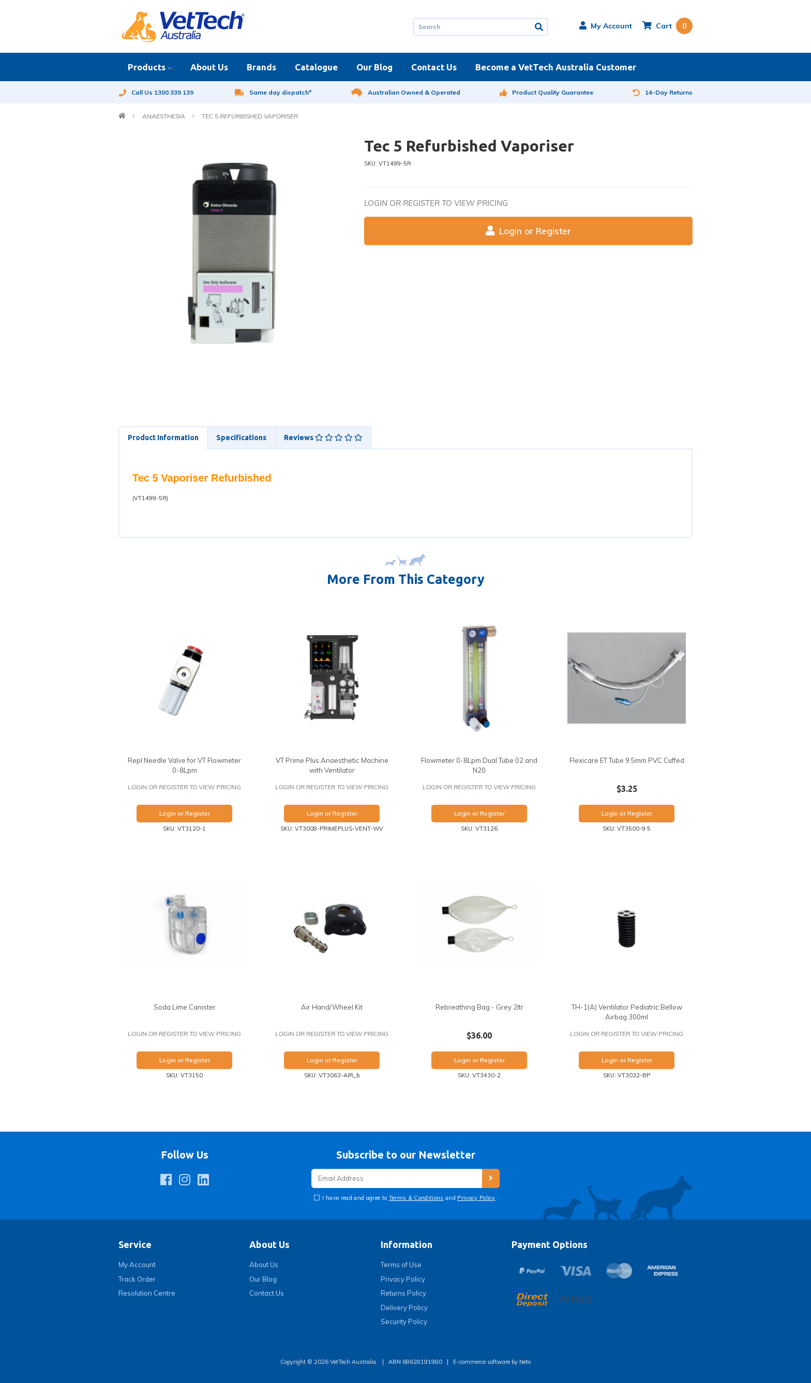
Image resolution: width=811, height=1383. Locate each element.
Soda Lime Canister (185, 1007)
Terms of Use (401, 1264)
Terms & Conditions (416, 1197)
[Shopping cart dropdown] (667, 26)
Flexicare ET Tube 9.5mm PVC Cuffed (626, 760)
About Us (209, 67)
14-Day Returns (663, 92)
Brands (261, 67)
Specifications (241, 437)
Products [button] (147, 67)
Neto (525, 1361)
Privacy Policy (476, 1197)
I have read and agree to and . (409, 1197)
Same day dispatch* (273, 92)
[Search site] (539, 27)
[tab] (162, 437)
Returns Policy (403, 1293)
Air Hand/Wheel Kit (332, 1007)
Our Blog (374, 67)
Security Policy (404, 1321)
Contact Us (434, 67)
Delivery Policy (404, 1307)
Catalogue (316, 67)
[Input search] (472, 27)
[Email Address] (396, 1178)
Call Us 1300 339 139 (155, 92)
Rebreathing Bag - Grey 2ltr (479, 1007)
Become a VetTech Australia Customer (555, 67)
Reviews (323, 437)
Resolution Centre (146, 1293)
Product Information (163, 437)
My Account (137, 1264)
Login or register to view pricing (436, 203)
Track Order (137, 1279)
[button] (605, 26)
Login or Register (528, 231)
